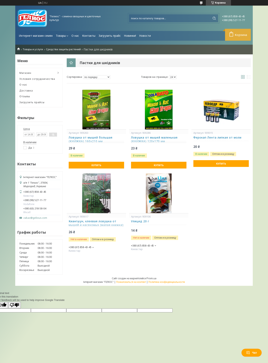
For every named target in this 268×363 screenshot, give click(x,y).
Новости (145, 36)
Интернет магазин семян (36, 36)
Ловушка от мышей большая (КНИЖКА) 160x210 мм (90, 139)
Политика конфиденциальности (166, 282)
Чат (251, 352)
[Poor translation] (14, 305)
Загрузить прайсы (32, 102)
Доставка (26, 90)
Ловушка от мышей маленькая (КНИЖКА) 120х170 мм (154, 139)
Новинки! (130, 36)
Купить (96, 165)
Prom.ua (151, 278)
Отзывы (24, 96)
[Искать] (214, 18)
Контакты (88, 36)
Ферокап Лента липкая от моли (217, 137)
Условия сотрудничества (37, 79)
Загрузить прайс (110, 36)
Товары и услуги (33, 49)
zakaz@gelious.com (35, 218)
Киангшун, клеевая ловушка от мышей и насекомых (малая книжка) (96, 223)
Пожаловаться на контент (131, 282)
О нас (75, 36)
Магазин (25, 73)
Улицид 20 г (140, 221)
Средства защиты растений (63, 49)
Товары (61, 36)
